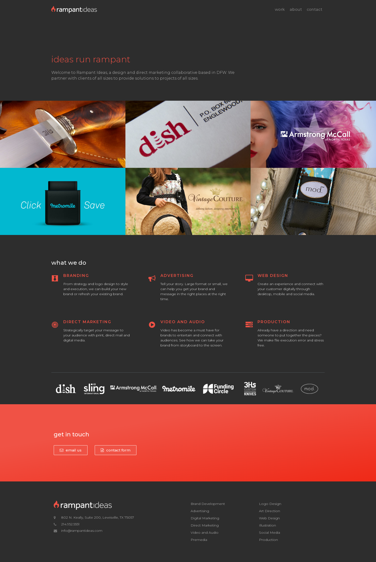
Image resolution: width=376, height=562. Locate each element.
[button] (71, 450)
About (296, 9)
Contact (314, 9)
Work (280, 9)
